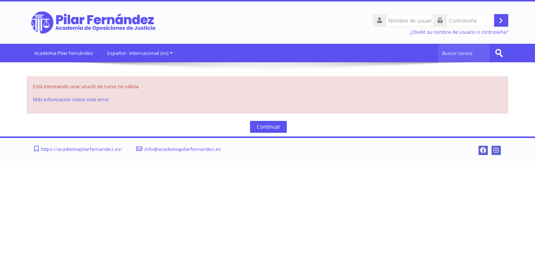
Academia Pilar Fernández (63, 53)
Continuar (268, 126)
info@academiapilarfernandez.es (183, 149)
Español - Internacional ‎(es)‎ (140, 53)
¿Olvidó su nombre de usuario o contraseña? (459, 32)
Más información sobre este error (71, 99)
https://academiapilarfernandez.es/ (81, 149)
